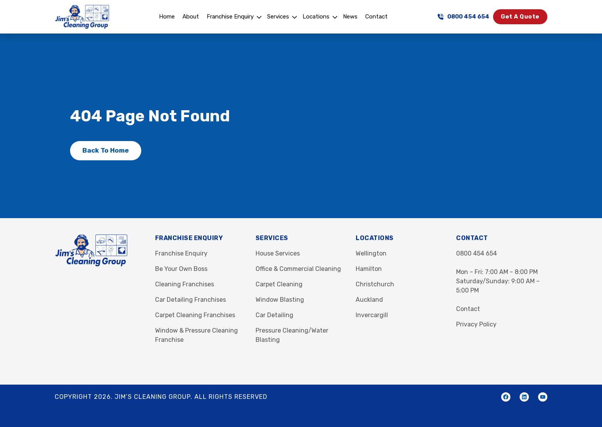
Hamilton (369, 268)
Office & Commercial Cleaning (298, 268)
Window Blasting (280, 299)
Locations (316, 16)
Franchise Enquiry (230, 16)
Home (167, 16)
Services (278, 16)
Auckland (369, 299)
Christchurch (375, 284)
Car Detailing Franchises (190, 299)
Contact (376, 16)
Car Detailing (274, 315)
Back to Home (105, 150)
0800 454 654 (463, 16)
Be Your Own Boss (181, 268)
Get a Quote (520, 16)
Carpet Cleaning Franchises (195, 315)
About (190, 16)
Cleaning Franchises (184, 284)
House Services (278, 253)
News (350, 16)
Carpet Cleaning (279, 284)
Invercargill (372, 315)
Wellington (371, 253)
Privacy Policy (476, 324)
